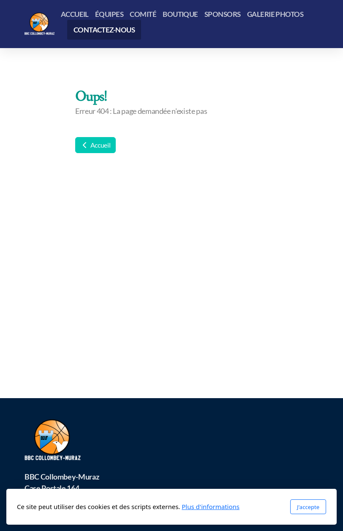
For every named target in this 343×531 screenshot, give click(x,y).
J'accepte (308, 507)
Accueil (95, 145)
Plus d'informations (211, 506)
